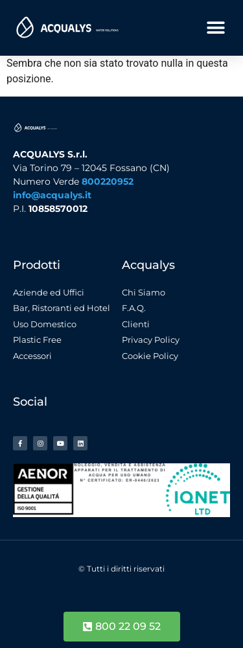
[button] (215, 27)
